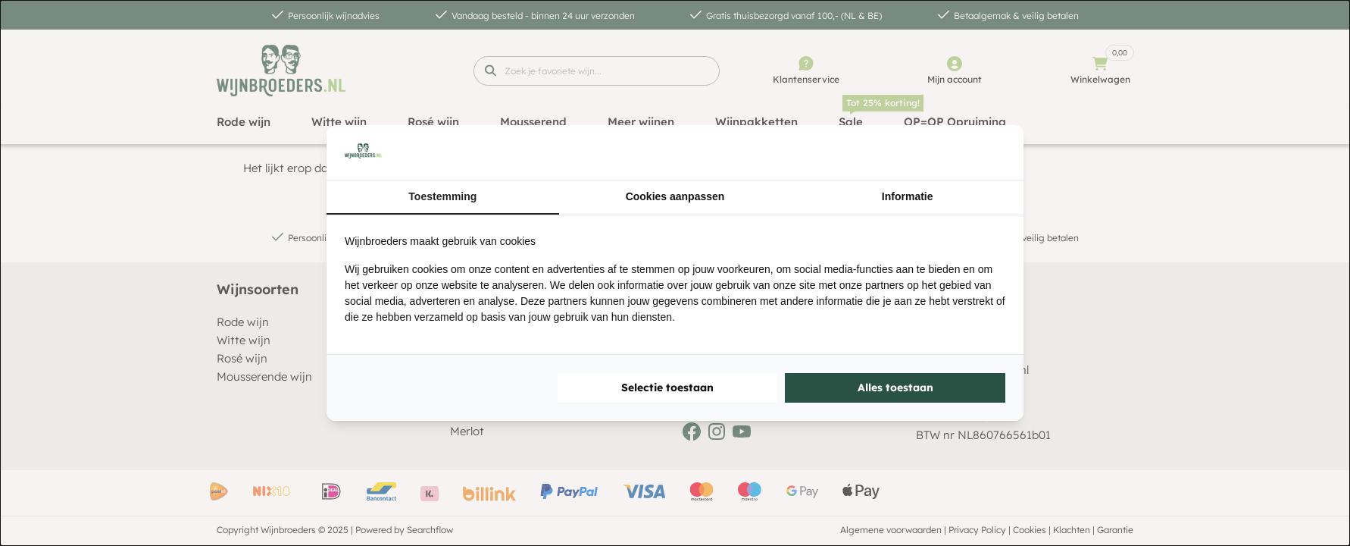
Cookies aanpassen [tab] (675, 196)
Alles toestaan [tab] (895, 387)
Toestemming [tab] (442, 196)
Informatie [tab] (907, 196)
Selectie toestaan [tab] (667, 387)
